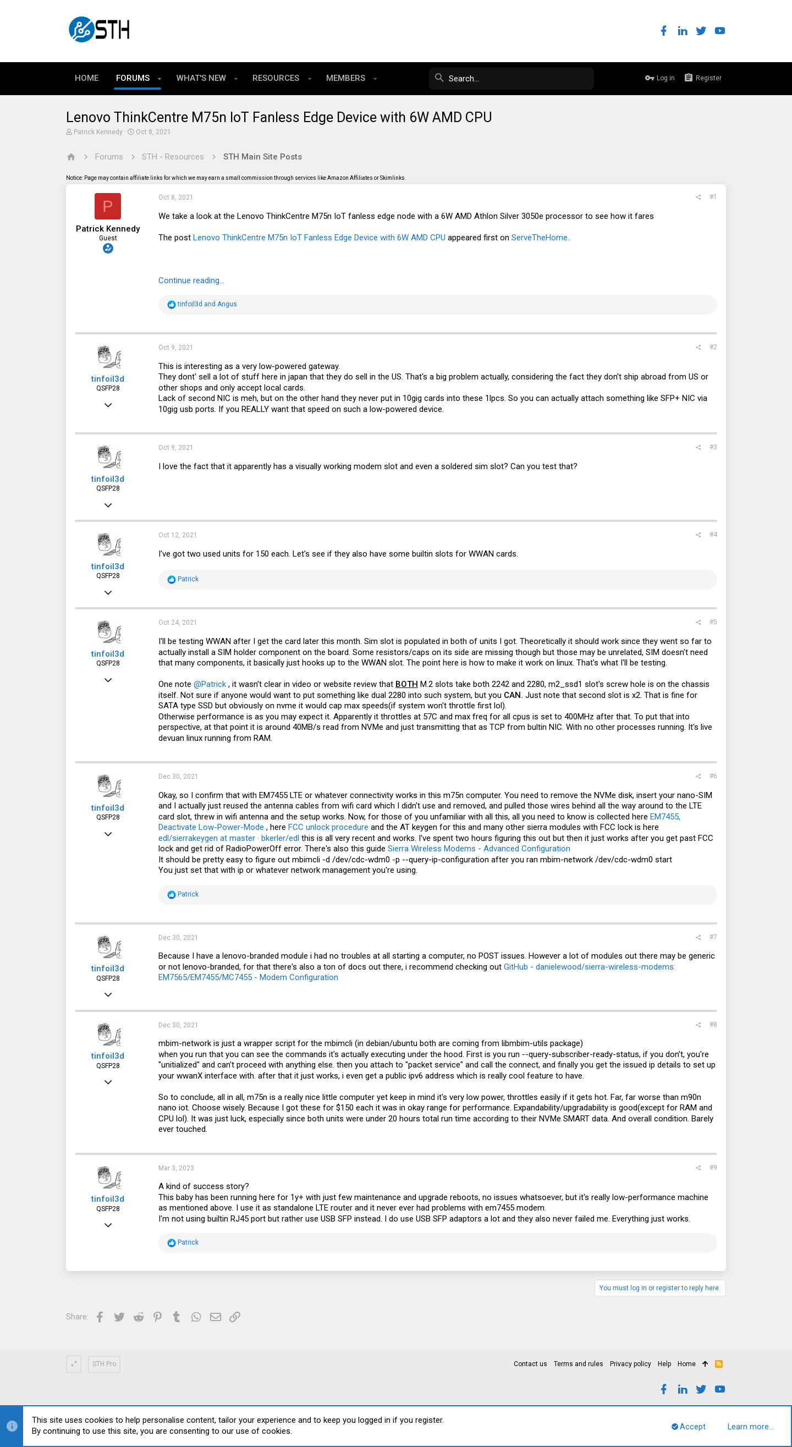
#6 (713, 776)
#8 (713, 1024)
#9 (713, 1167)
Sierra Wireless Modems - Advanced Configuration (479, 849)
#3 (713, 447)
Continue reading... (191, 280)
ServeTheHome (540, 238)
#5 (713, 622)
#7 (713, 937)
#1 (713, 197)
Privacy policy (630, 1364)
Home (687, 1364)
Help (664, 1364)
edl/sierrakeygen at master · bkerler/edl (228, 838)
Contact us (530, 1364)
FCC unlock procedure (328, 827)
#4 (713, 534)
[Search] (511, 79)
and (207, 304)
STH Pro (104, 1364)
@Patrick (210, 684)
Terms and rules (578, 1364)
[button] (160, 79)
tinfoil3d (107, 379)
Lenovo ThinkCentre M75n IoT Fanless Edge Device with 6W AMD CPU (319, 238)
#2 (713, 347)
